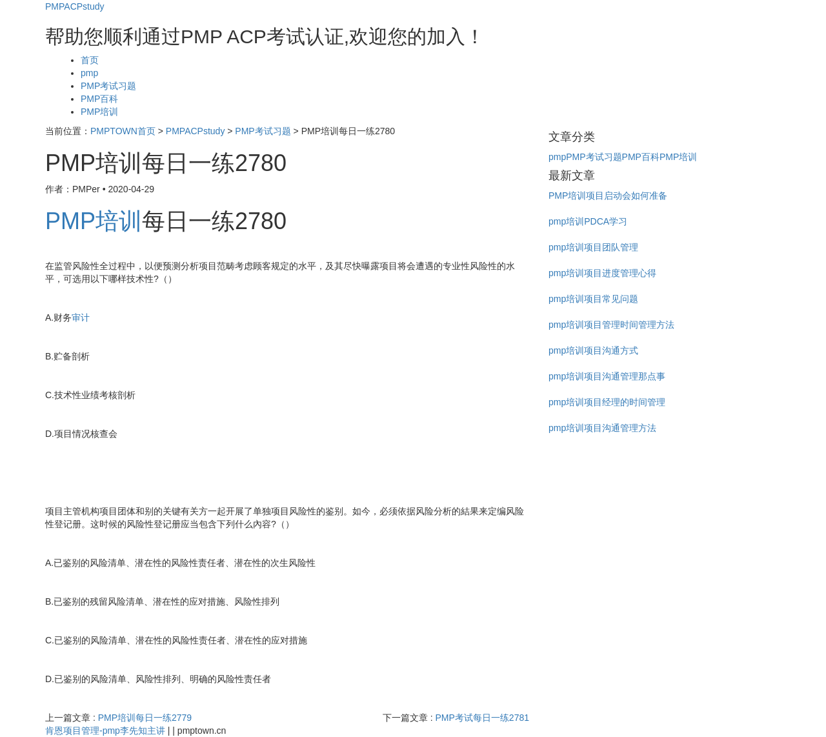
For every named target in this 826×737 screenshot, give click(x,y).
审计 (81, 317)
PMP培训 (99, 111)
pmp (89, 73)
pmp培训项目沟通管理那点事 (607, 376)
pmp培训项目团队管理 (593, 247)
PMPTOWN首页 (123, 131)
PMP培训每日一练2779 (145, 717)
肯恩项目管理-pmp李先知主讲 (105, 730)
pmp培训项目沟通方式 (593, 350)
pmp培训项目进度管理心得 (602, 273)
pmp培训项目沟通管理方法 (602, 428)
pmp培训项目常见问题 (593, 299)
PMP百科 (99, 99)
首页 (90, 60)
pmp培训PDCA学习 (588, 221)
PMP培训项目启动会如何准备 (608, 195)
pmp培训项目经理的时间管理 (607, 402)
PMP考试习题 (108, 86)
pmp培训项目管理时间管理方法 (611, 324)
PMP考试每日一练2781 (482, 717)
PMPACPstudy (75, 6)
